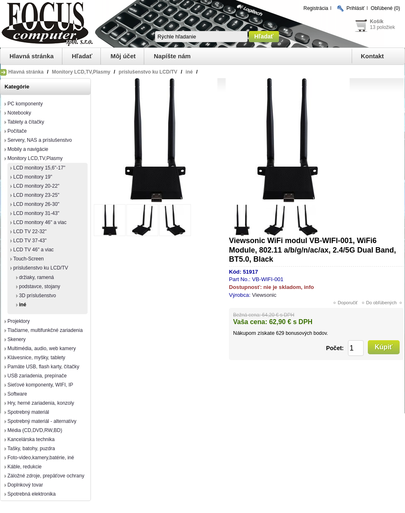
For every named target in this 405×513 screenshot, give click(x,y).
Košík (377, 21)
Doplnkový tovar (25, 485)
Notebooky (19, 113)
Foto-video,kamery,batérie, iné (40, 458)
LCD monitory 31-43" (36, 213)
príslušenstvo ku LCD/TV (40, 268)
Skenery (16, 339)
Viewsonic (264, 295)
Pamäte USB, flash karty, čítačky (43, 367)
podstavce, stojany (39, 286)
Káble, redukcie (24, 467)
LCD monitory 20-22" (36, 186)
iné (22, 305)
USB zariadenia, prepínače (37, 376)
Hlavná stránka (32, 56)
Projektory (18, 321)
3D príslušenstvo (37, 295)
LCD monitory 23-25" (36, 195)
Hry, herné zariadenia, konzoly (40, 403)
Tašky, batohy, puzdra (31, 448)
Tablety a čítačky (25, 122)
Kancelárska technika (31, 439)
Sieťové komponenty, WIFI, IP (40, 385)
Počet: (335, 348)
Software (17, 394)
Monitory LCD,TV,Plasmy (35, 158)
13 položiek (382, 27)
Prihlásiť (355, 8)
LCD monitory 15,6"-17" (39, 168)
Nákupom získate (253, 333)
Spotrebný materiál (28, 412)
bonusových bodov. (307, 333)
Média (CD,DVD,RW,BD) (34, 430)
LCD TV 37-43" (30, 240)
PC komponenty (25, 104)
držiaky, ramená (36, 277)
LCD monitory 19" (32, 177)
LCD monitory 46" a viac (40, 222)
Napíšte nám (172, 56)
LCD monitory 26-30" (36, 204)
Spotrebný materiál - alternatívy (41, 421)
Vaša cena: (250, 321)
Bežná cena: (247, 315)
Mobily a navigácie (27, 149)
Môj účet (123, 56)
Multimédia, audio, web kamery (41, 348)
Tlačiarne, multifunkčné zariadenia (45, 330)
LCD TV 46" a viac (33, 250)
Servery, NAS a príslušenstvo (39, 140)
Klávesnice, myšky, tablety (36, 357)
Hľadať (82, 56)
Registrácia (315, 8)
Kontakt (372, 56)
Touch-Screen (28, 259)
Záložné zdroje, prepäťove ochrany (45, 476)
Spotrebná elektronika (31, 494)
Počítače (17, 131)
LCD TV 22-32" (30, 231)
